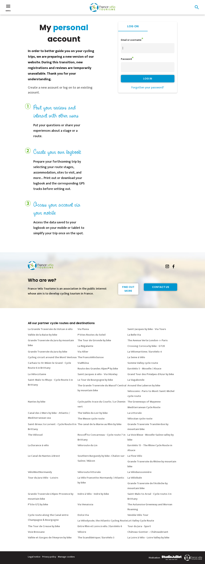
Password (126, 59)
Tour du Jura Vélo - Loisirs (43, 477)
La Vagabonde (135, 380)
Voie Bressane (36, 532)
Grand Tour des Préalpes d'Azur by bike (150, 374)
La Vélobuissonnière (139, 472)
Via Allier (83, 351)
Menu (8, 7)
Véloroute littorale (89, 472)
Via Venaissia (85, 504)
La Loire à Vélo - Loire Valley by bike (148, 537)
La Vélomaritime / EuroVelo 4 (144, 351)
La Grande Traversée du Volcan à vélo (50, 329)
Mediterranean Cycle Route (143, 407)
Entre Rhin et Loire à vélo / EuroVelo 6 (100, 526)
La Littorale (134, 413)
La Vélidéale (134, 477)
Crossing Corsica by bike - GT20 (146, 346)
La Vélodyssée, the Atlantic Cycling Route (102, 520)
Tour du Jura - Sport (139, 526)
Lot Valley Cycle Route (140, 520)
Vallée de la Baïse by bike (42, 334)
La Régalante (85, 346)
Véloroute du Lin (87, 445)
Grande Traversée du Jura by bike (47, 351)
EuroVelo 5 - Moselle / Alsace (144, 368)
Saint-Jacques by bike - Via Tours (146, 329)
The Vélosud (35, 435)
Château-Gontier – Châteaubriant (147, 532)
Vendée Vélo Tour (137, 515)
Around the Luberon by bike (143, 385)
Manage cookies (66, 557)
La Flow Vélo (134, 456)
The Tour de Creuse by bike (44, 526)
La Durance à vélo (38, 445)
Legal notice (34, 557)
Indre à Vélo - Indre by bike (93, 494)
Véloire (82, 532)
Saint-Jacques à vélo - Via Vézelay (97, 374)
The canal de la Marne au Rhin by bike (99, 424)
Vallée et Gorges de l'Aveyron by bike (50, 537)
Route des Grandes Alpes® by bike (98, 368)
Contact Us (160, 287)
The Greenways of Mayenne (144, 401)
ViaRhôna (83, 363)
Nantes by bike (36, 401)
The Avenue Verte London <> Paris (147, 340)
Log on (133, 26)
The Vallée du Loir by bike (93, 413)
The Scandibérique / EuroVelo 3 (96, 537)
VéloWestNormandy (40, 472)
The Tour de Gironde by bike (94, 340)
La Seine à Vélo (136, 357)
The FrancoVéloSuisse (91, 357)
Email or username (131, 40)
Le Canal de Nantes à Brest (44, 456)
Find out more (128, 289)
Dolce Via (83, 515)
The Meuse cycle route (91, 418)
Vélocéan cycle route (139, 418)
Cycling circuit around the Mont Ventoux (52, 357)
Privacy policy (49, 557)
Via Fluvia (83, 329)
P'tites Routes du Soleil (92, 334)
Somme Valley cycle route (142, 363)
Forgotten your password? (147, 87)
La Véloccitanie (37, 374)
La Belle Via (134, 334)
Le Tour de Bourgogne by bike (95, 380)
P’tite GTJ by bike (38, 504)
